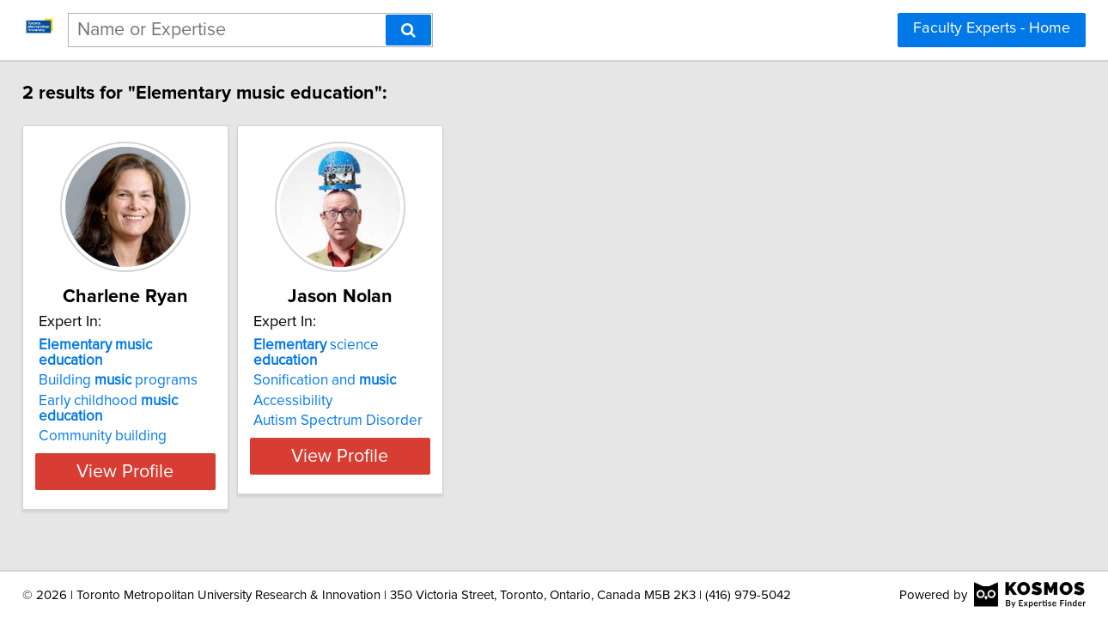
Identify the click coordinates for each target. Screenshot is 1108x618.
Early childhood (158, 385)
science (409, 345)
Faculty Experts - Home (991, 28)
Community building (119, 405)
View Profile (163, 440)
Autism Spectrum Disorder (397, 405)
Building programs (134, 365)
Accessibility (352, 385)
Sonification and (384, 365)
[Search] (408, 30)
